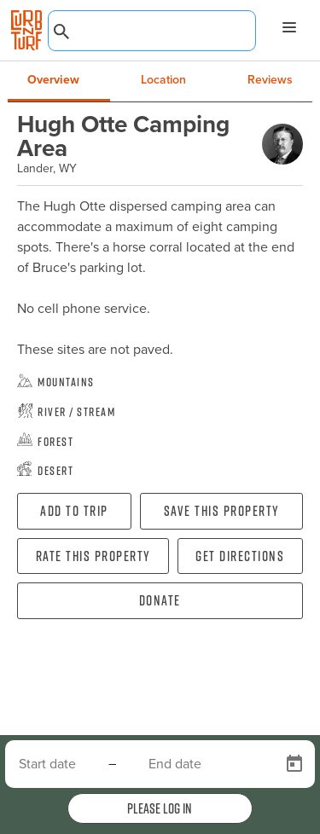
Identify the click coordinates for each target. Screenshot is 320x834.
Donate (160, 600)
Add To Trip (74, 510)
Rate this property (93, 556)
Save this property (222, 510)
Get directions (239, 556)
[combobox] (152, 30)
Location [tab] (163, 80)
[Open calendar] (294, 764)
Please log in (159, 808)
